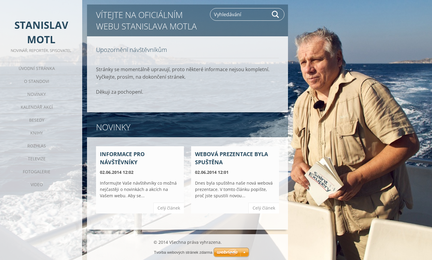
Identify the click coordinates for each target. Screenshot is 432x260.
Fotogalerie (36, 171)
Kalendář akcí (37, 107)
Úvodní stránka (37, 68)
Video (37, 184)
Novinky (36, 94)
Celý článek (169, 208)
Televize (37, 159)
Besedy (36, 120)
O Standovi (36, 81)
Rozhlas (36, 146)
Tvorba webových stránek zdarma (183, 252)
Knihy (36, 133)
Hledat (276, 14)
